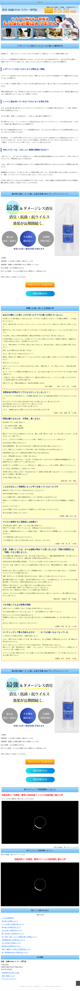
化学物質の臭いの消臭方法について (13, 940)
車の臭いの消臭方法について (11, 927)
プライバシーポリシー (9, 979)
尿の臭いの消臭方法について (11, 946)
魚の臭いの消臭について (10, 921)
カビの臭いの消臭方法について (12, 930)
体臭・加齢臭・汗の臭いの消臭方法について (16, 949)
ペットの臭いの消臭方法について (13, 924)
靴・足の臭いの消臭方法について (13, 933)
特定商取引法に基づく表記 (10, 973)
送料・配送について (8, 976)
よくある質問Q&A (8, 918)
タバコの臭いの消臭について (11, 943)
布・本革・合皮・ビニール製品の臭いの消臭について (19, 937)
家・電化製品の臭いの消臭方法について (15, 952)
